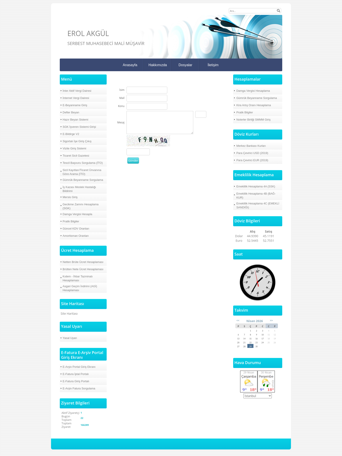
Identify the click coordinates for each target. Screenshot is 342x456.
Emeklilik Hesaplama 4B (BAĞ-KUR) (256, 195)
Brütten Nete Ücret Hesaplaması (83, 269)
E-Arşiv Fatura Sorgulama (79, 388)
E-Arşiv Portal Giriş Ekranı (79, 366)
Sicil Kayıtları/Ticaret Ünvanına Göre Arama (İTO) (82, 172)
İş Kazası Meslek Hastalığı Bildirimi (79, 189)
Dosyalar (185, 65)
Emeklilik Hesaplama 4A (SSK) (255, 186)
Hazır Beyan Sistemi (75, 119)
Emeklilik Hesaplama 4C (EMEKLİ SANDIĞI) (257, 205)
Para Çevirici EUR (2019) (252, 160)
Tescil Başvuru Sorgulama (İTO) (83, 162)
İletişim (213, 65)
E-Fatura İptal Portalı (76, 374)
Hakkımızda (158, 65)
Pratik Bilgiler (71, 221)
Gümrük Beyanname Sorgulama (83, 179)
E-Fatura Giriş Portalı (76, 381)
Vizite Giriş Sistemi (74, 148)
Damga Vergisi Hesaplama (253, 90)
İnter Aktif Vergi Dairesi (77, 90)
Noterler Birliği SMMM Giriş (253, 119)
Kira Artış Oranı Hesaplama (253, 105)
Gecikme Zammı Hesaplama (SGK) (81, 206)
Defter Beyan (71, 112)
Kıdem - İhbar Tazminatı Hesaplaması (78, 278)
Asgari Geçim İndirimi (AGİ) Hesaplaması (80, 288)
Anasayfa (130, 65)
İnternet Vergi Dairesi (76, 98)
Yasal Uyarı (70, 338)
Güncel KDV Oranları (76, 228)
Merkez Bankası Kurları (251, 145)
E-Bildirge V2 (71, 134)
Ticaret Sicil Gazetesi (76, 155)
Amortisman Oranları (76, 235)
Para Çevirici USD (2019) (252, 153)
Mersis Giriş (70, 197)
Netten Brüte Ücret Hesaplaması (83, 262)
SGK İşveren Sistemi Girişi (79, 126)
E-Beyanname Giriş (75, 105)
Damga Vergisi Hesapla (77, 214)
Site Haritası (69, 313)
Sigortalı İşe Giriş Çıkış (77, 141)
